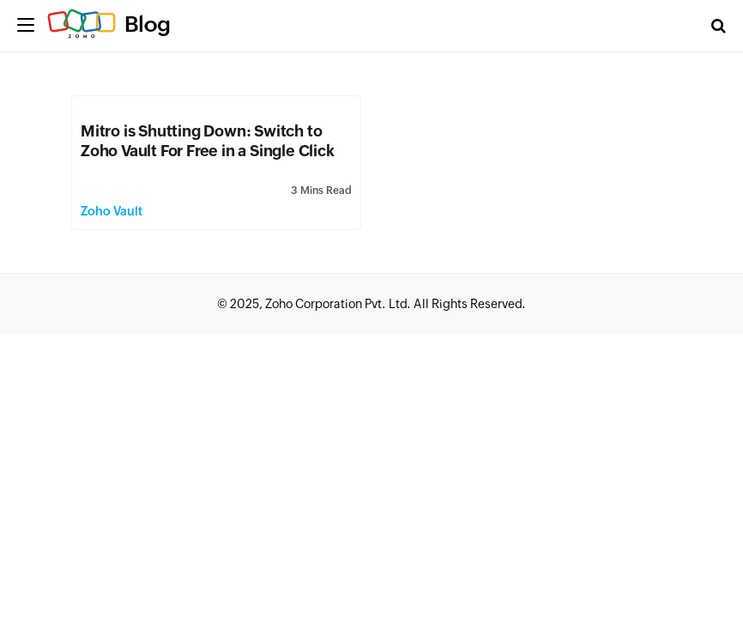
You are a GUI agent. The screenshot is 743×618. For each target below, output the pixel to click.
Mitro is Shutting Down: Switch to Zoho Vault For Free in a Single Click (208, 141)
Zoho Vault (111, 211)
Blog (147, 24)
